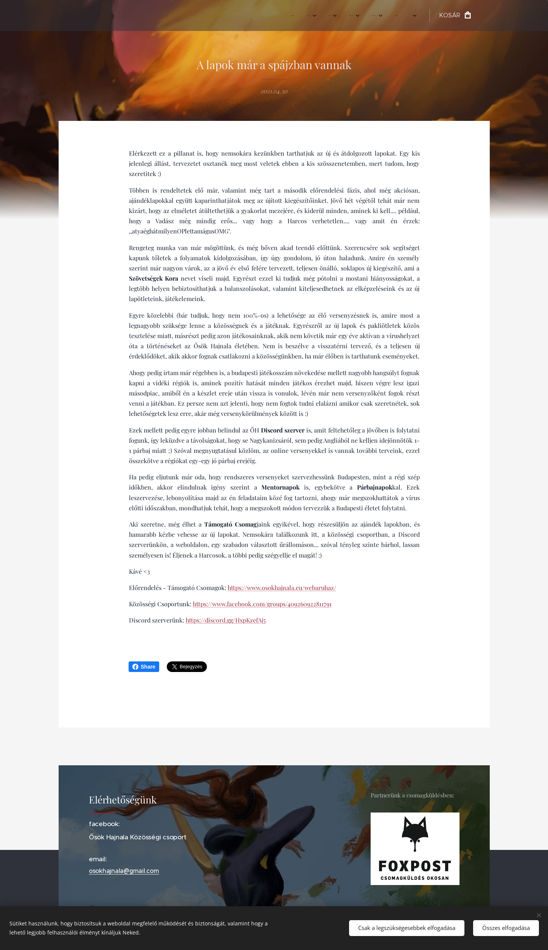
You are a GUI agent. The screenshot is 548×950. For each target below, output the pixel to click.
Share (143, 667)
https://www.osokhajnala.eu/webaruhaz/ (281, 588)
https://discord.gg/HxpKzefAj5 (225, 620)
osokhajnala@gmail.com (124, 871)
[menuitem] (306, 15)
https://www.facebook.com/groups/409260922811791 (261, 604)
